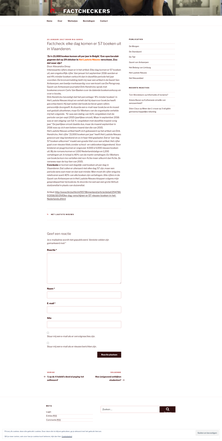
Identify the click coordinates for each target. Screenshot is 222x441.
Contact (104, 21)
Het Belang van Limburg (140, 67)
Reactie (52, 250)
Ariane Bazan (135, 100)
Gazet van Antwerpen (139, 62)
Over (60, 21)
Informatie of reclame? (157, 95)
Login (48, 412)
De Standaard (135, 51)
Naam (51, 288)
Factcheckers (86, 11)
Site (49, 318)
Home (49, 21)
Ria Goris (77, 39)
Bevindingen (89, 21)
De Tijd (132, 57)
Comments (53, 420)
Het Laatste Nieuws (62, 214)
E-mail (51, 303)
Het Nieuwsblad (136, 78)
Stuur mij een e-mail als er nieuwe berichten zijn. (71, 346)
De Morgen (134, 46)
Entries (51, 416)
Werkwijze (73, 21)
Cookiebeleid (67, 436)
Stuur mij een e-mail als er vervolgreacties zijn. (71, 336)
